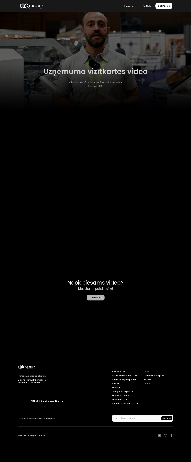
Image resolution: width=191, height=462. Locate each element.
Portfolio (147, 379)
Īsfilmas (115, 383)
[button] (131, 6)
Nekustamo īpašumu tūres (124, 375)
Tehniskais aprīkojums (154, 375)
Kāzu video (117, 387)
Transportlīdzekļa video (122, 391)
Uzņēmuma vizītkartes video (125, 403)
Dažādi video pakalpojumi (124, 379)
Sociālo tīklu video (120, 395)
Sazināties (164, 5)
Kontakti (147, 383)
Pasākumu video (119, 399)
